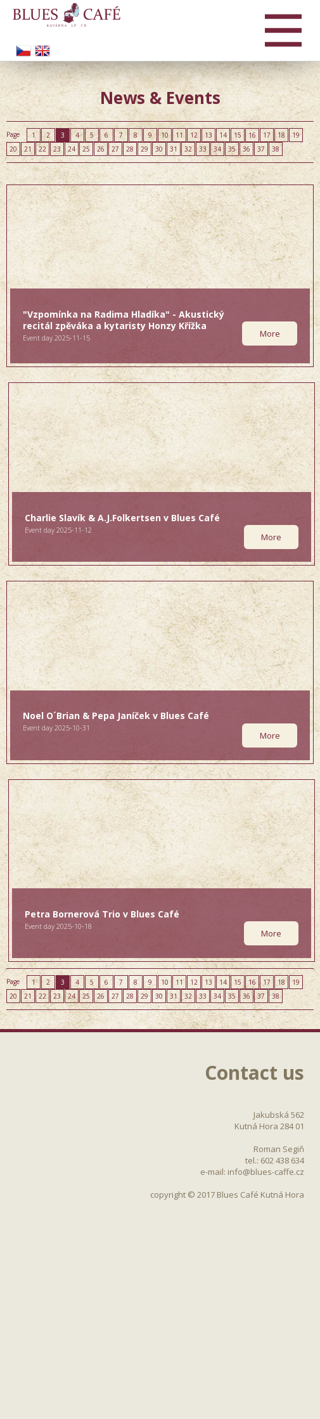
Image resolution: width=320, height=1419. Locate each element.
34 (217, 149)
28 (130, 149)
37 (261, 149)
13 (208, 135)
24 (71, 149)
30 (159, 149)
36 (246, 149)
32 (188, 149)
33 (203, 149)
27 (115, 149)
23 (57, 149)
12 (194, 135)
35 (232, 149)
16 (252, 135)
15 (237, 135)
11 (179, 135)
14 (223, 135)
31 (173, 149)
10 (165, 135)
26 (101, 149)
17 (267, 135)
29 (144, 149)
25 (86, 149)
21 (28, 149)
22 (42, 149)
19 (296, 135)
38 (275, 149)
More (270, 333)
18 (281, 135)
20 (13, 149)
